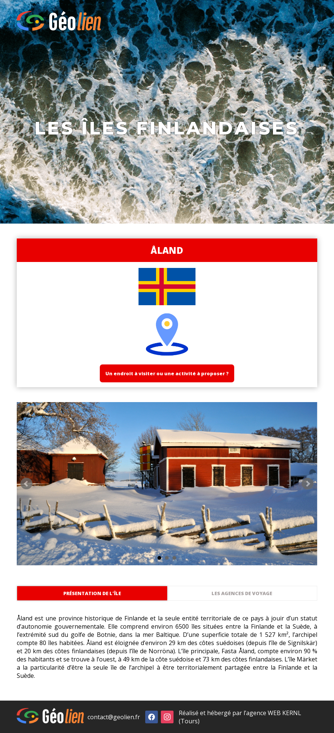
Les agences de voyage (241, 593)
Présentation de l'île (92, 593)
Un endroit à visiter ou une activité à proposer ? (167, 373)
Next (308, 484)
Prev (26, 484)
